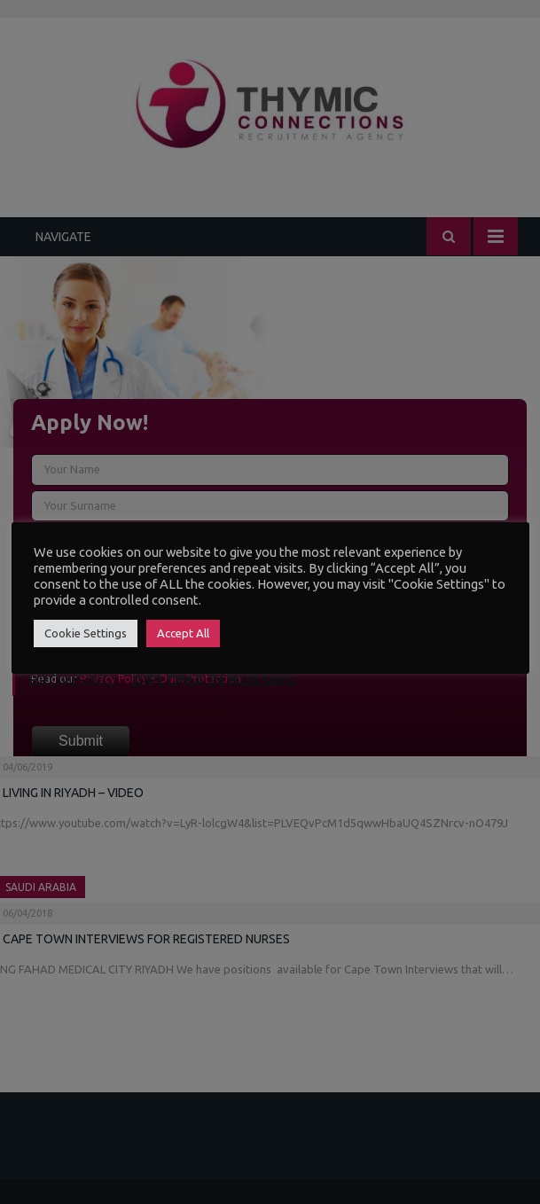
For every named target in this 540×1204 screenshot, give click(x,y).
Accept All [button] (183, 633)
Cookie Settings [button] (85, 633)
